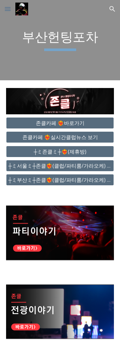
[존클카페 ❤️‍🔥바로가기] (60, 123)
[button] (7, 9)
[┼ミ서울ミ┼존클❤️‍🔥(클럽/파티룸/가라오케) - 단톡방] (60, 165)
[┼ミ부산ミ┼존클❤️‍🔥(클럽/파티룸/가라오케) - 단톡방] (60, 180)
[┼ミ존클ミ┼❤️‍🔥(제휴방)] (60, 151)
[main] (60, 40)
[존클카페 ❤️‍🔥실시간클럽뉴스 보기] (60, 137)
